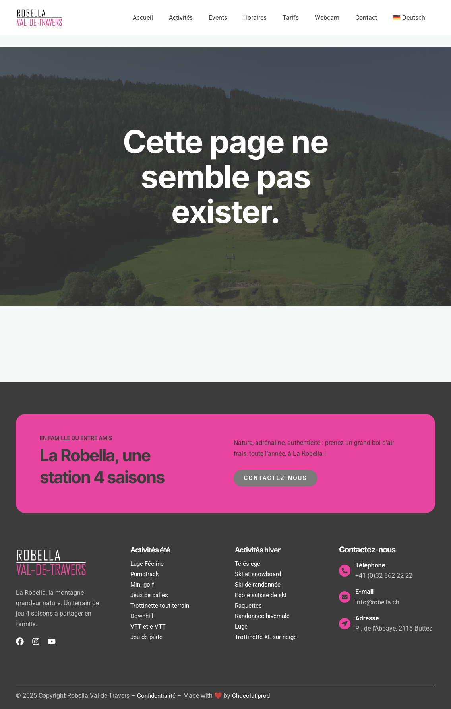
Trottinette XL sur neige (267, 637)
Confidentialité (157, 695)
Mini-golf (142, 584)
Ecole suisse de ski (261, 595)
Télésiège (248, 563)
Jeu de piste (147, 637)
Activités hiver (260, 549)
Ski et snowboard (259, 574)
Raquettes (249, 605)
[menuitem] (410, 18)
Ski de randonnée (259, 584)
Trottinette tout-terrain (160, 605)
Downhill (142, 616)
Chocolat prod (253, 695)
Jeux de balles (150, 595)
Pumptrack (145, 574)
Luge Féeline (148, 563)
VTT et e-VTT (148, 626)
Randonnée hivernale (264, 616)
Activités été (152, 549)
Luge (242, 626)
